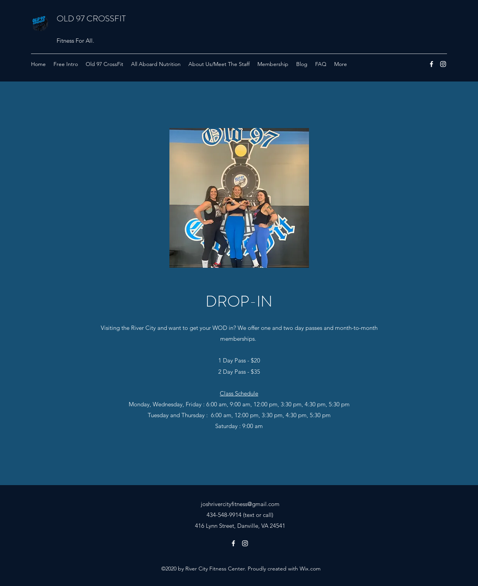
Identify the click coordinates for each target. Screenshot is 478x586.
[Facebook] (431, 64)
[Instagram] (443, 64)
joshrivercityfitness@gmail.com (240, 504)
